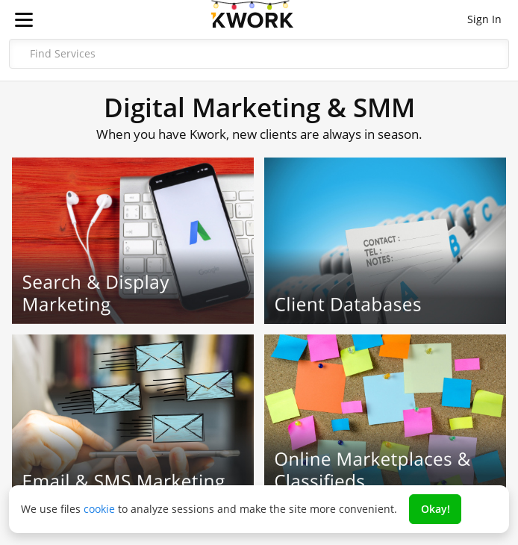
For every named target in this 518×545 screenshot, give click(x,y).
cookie (99, 509)
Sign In (484, 19)
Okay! (435, 509)
